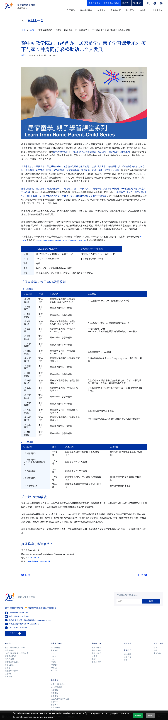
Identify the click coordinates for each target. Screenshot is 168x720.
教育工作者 (96, 647)
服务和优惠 (96, 662)
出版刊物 (157, 653)
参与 (94, 659)
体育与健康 (55, 707)
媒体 (155, 650)
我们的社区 (116, 10)
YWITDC (54, 665)
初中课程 (54, 693)
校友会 (94, 656)
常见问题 (8, 676)
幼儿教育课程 (56, 687)
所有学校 (54, 650)
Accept (138, 715)
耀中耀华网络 (86, 10)
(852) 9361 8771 (35, 557)
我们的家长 (96, 653)
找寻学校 (21, 8)
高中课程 (54, 696)
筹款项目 (127, 654)
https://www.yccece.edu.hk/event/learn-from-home (61, 240)
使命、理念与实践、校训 (15, 647)
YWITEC (54, 668)
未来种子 (54, 702)
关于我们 (71, 10)
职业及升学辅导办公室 (60, 699)
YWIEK (53, 662)
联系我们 (8, 674)
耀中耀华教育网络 (26, 5)
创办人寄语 (9, 650)
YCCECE (54, 671)
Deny (150, 715)
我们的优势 (9, 659)
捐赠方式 (127, 657)
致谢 (125, 660)
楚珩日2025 (9, 665)
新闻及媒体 (158, 10)
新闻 (155, 647)
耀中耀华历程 (10, 656)
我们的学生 (96, 650)
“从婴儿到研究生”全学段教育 (16, 653)
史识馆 (7, 668)
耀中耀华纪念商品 (12, 662)
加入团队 (130, 10)
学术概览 (102, 10)
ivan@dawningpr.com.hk (39, 561)
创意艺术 (54, 705)
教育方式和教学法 (58, 684)
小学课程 (54, 690)
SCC (52, 674)
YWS (52, 659)
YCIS (52, 653)
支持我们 (143, 10)
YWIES (53, 656)
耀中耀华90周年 (11, 671)
